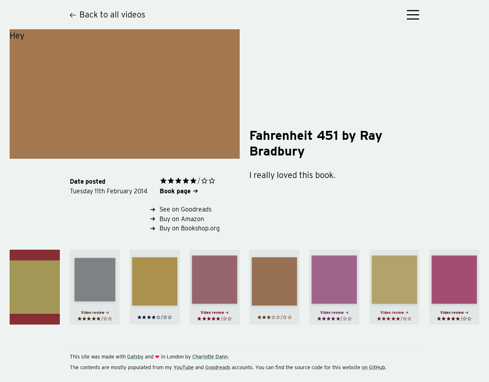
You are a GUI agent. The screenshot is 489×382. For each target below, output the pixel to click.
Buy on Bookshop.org (185, 228)
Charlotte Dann (210, 356)
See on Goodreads (181, 209)
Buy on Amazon (177, 219)
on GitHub (373, 367)
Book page (179, 191)
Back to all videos (107, 14)
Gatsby (135, 356)
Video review (95, 312)
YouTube (183, 367)
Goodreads (217, 367)
